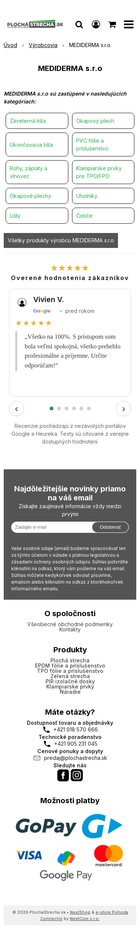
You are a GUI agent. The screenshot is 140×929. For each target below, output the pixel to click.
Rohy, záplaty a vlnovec (28, 172)
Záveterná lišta (28, 121)
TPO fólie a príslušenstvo (70, 671)
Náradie (70, 692)
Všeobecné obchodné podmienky (70, 624)
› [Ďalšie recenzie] (123, 408)
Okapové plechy (30, 196)
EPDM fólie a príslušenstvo (70, 665)
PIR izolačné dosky (70, 681)
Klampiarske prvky (70, 686)
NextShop (80, 912)
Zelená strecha (70, 676)
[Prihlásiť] (96, 24)
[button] (79, 24)
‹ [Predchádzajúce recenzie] (16, 408)
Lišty (15, 215)
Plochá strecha (70, 660)
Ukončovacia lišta (31, 145)
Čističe (84, 215)
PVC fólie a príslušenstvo (92, 144)
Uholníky (86, 196)
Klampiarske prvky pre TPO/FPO (99, 172)
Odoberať (110, 527)
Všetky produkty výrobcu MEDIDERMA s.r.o (61, 240)
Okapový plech (95, 121)
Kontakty (70, 629)
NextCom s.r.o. (85, 918)
